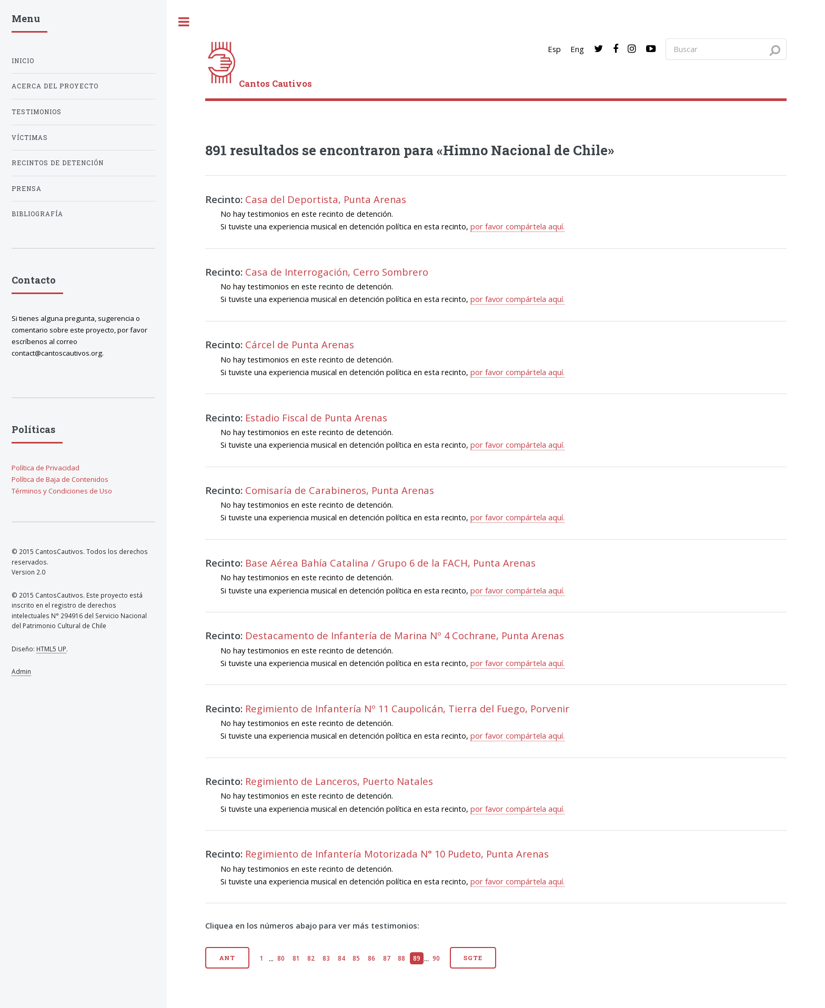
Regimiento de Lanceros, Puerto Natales (339, 781)
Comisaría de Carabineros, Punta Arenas (339, 490)
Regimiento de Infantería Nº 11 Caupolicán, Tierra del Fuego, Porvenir (407, 708)
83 (326, 958)
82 (311, 958)
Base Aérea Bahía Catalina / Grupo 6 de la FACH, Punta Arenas (390, 562)
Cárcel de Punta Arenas (299, 344)
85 (356, 958)
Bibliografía (37, 214)
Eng (577, 49)
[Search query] (726, 48)
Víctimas (30, 138)
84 (341, 958)
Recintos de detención (58, 163)
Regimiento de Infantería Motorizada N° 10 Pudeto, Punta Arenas (397, 853)
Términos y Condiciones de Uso (62, 491)
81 (296, 958)
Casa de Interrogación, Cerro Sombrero (336, 271)
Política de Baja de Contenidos (60, 479)
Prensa (27, 189)
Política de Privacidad (45, 467)
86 (371, 958)
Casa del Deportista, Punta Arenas (325, 199)
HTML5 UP (51, 648)
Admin (21, 671)
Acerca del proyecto (55, 86)
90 (436, 958)
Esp (554, 49)
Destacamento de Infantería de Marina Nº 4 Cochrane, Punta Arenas (404, 635)
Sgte (473, 958)
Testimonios (37, 112)
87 (386, 958)
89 (416, 958)
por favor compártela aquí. (517, 226)
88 (401, 958)
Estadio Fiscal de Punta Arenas (316, 417)
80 (281, 958)
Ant (227, 958)
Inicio (23, 61)
